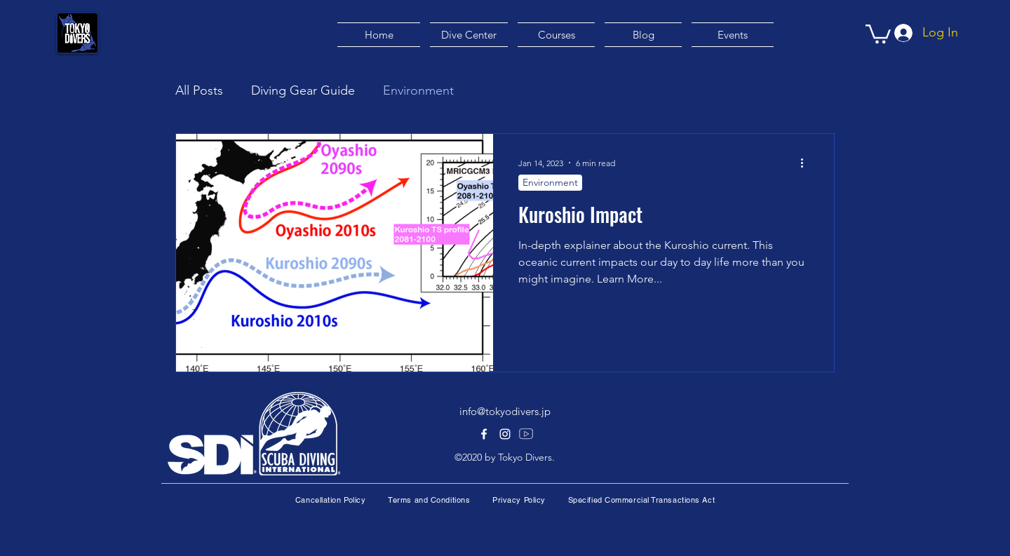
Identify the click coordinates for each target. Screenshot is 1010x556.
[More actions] (806, 162)
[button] (878, 32)
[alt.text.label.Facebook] (484, 434)
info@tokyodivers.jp (505, 411)
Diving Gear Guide (303, 90)
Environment (418, 90)
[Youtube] (526, 434)
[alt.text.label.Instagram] (505, 434)
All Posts (199, 90)
